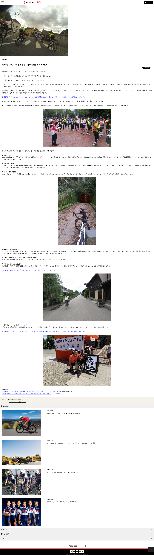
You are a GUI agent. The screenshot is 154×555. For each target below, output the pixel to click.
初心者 (19, 402)
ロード (9, 399)
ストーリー (15, 402)
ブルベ (10, 402)
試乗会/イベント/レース (17, 399)
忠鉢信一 (23, 402)
